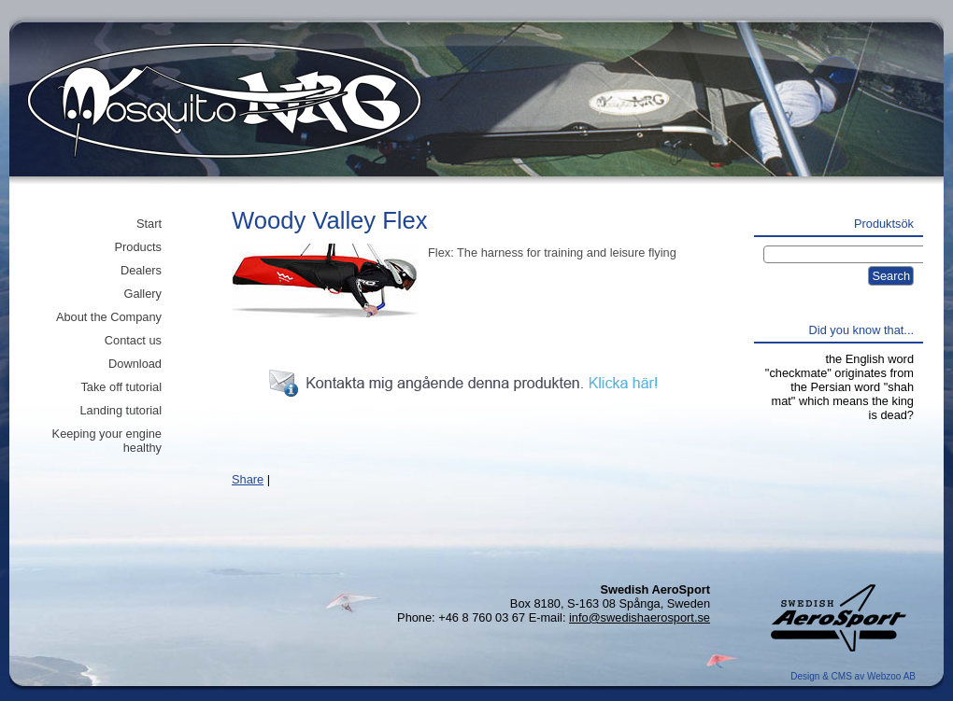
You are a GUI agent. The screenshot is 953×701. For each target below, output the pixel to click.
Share (247, 479)
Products (138, 247)
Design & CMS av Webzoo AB (853, 676)
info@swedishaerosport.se (639, 617)
